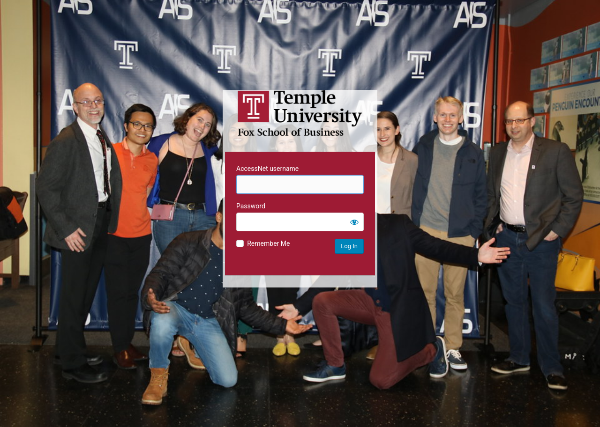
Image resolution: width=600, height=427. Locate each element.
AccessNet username (267, 168)
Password (250, 206)
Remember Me (268, 243)
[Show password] (354, 222)
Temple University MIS (300, 113)
